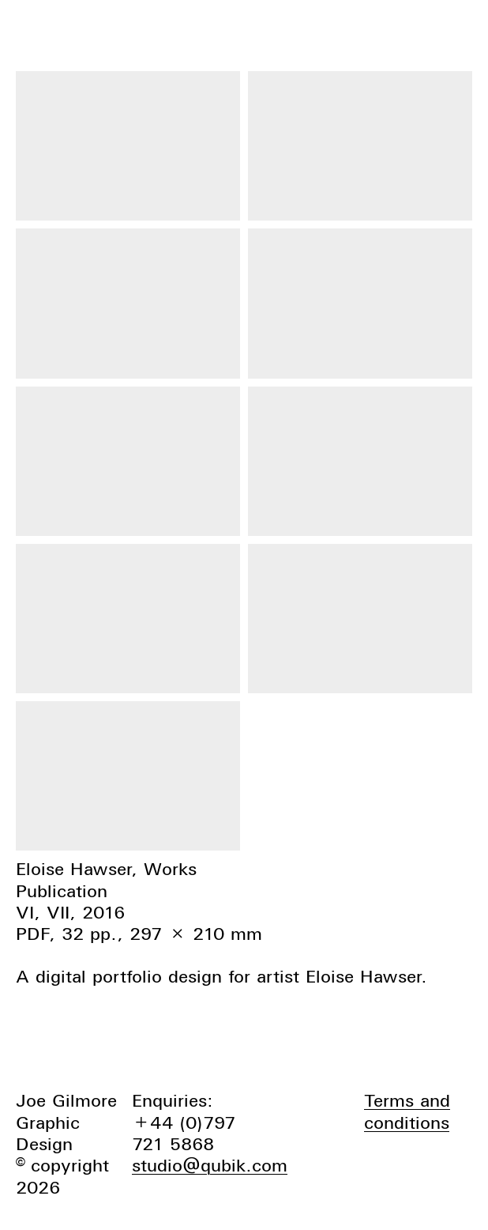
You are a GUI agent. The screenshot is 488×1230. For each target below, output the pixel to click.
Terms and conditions (407, 1111)
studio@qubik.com (209, 1165)
